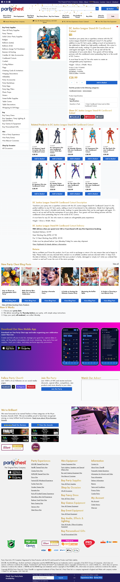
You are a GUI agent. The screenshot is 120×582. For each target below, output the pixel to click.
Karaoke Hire (35, 490)
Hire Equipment (19, 16)
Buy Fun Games (54, 16)
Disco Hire (34, 477)
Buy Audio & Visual (77, 16)
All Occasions (7, 148)
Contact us (35, 580)
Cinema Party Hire (37, 471)
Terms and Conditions (98, 487)
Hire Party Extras (8, 138)
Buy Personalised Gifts (10, 127)
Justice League (87, 91)
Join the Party (56, 389)
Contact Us (94, 464)
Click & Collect (73, 73)
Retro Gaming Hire (37, 503)
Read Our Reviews (15, 425)
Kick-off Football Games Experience (42, 494)
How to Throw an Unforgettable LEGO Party (9, 292)
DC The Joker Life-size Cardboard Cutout (74, 185)
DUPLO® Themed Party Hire (40, 474)
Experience (87, 577)
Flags (4, 67)
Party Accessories (8, 80)
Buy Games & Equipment (11, 124)
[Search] (97, 8)
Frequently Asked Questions (100, 471)
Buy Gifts (89, 16)
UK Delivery (72, 71)
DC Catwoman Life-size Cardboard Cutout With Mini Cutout (56, 150)
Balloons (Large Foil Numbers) (13, 49)
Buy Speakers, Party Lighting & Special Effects (13, 119)
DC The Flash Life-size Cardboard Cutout (109, 150)
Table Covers (7, 101)
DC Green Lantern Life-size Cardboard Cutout (92, 185)
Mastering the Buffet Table (88, 292)
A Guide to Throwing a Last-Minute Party (109, 292)
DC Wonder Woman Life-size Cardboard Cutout (75, 150)
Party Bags (6, 86)
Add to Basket (102, 83)
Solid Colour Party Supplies (12, 37)
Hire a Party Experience (7, 16)
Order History (95, 505)
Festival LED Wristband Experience (42, 481)
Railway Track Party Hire (39, 500)
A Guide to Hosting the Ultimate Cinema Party (70, 292)
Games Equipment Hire (68, 464)
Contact (102, 2)
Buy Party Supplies (30, 16)
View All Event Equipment (69, 514)
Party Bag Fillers (8, 89)
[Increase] (82, 82)
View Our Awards (45, 425)
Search (61, 578)
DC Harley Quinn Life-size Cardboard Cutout (57, 185)
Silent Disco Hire (36, 510)
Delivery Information (97, 481)
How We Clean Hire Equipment (106, 21)
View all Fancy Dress (67, 499)
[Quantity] (76, 82)
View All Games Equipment (69, 506)
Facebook (74, 117)
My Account (95, 501)
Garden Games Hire (37, 487)
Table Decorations (9, 105)
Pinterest (89, 117)
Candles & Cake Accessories (13, 55)
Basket (112, 8)
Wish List (94, 508)
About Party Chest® (97, 467)
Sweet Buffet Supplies (10, 98)
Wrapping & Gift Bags (10, 108)
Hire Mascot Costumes (10, 141)
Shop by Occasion (101, 16)
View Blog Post (10, 301)
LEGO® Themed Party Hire (39, 464)
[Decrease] (71, 82)
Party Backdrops (8, 83)
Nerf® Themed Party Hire (39, 467)
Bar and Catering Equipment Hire (71, 473)
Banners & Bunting (9, 52)
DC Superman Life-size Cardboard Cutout (92, 150)
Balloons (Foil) (7, 46)
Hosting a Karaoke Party (48, 292)
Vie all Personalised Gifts (69, 534)
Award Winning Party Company (14, 21)
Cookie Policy (95, 494)
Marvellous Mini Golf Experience (41, 497)
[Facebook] (2, 2)
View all (116, 264)
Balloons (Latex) (8, 43)
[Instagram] (7, 2)
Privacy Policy (95, 490)
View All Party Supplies (10, 30)
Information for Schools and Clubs (102, 474)
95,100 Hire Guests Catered (75, 21)
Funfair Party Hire (36, 484)
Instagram (21, 387)
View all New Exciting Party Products (15, 305)
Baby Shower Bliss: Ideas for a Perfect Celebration (28, 292)
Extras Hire (98, 577)
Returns (93, 484)
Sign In (108, 2)
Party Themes (7, 33)
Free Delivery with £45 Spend (45, 21)
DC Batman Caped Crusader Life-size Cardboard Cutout (38, 150)
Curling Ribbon (7, 64)
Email (99, 117)
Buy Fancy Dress (42, 16)
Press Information (96, 477)
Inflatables (6, 77)
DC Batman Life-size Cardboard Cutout (39, 185)
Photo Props (6, 92)
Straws (4, 95)
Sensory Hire (35, 507)
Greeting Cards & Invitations (12, 71)
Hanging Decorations (10, 74)
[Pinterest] (9, 2)
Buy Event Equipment (65, 16)
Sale (112, 16)
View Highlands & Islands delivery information (49, 244)
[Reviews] (94, 2)
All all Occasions (66, 491)
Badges (5, 40)
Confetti (5, 61)
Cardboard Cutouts (9, 58)
